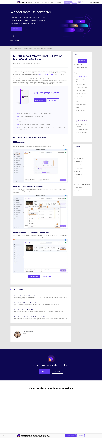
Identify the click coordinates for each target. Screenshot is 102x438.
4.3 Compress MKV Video (81, 87)
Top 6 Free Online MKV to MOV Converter (26, 296)
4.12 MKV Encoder (80, 117)
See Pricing (57, 371)
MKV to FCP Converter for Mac (46, 74)
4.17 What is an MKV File (81, 137)
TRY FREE (16, 29)
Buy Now (81, 435)
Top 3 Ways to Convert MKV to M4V (24, 310)
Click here (31, 33)
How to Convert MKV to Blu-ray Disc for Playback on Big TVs (31, 317)
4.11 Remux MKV (79, 114)
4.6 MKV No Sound (80, 96)
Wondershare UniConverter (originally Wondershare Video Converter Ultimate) (48, 93)
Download (68, 2)
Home (11, 48)
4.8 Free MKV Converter (81, 104)
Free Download (39, 100)
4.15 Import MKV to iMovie (82, 129)
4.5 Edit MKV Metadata (81, 93)
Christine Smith (17, 63)
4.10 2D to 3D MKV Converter (82, 110)
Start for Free (70, 435)
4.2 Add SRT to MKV (80, 84)
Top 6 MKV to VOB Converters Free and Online (27, 303)
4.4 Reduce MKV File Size (81, 90)
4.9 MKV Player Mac (80, 107)
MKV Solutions (18, 48)
